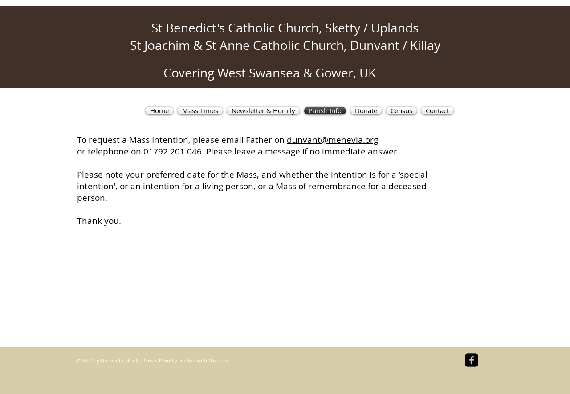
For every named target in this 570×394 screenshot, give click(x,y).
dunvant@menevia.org (332, 140)
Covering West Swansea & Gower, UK (269, 73)
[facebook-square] (471, 360)
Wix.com (218, 360)
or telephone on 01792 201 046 (139, 151)
